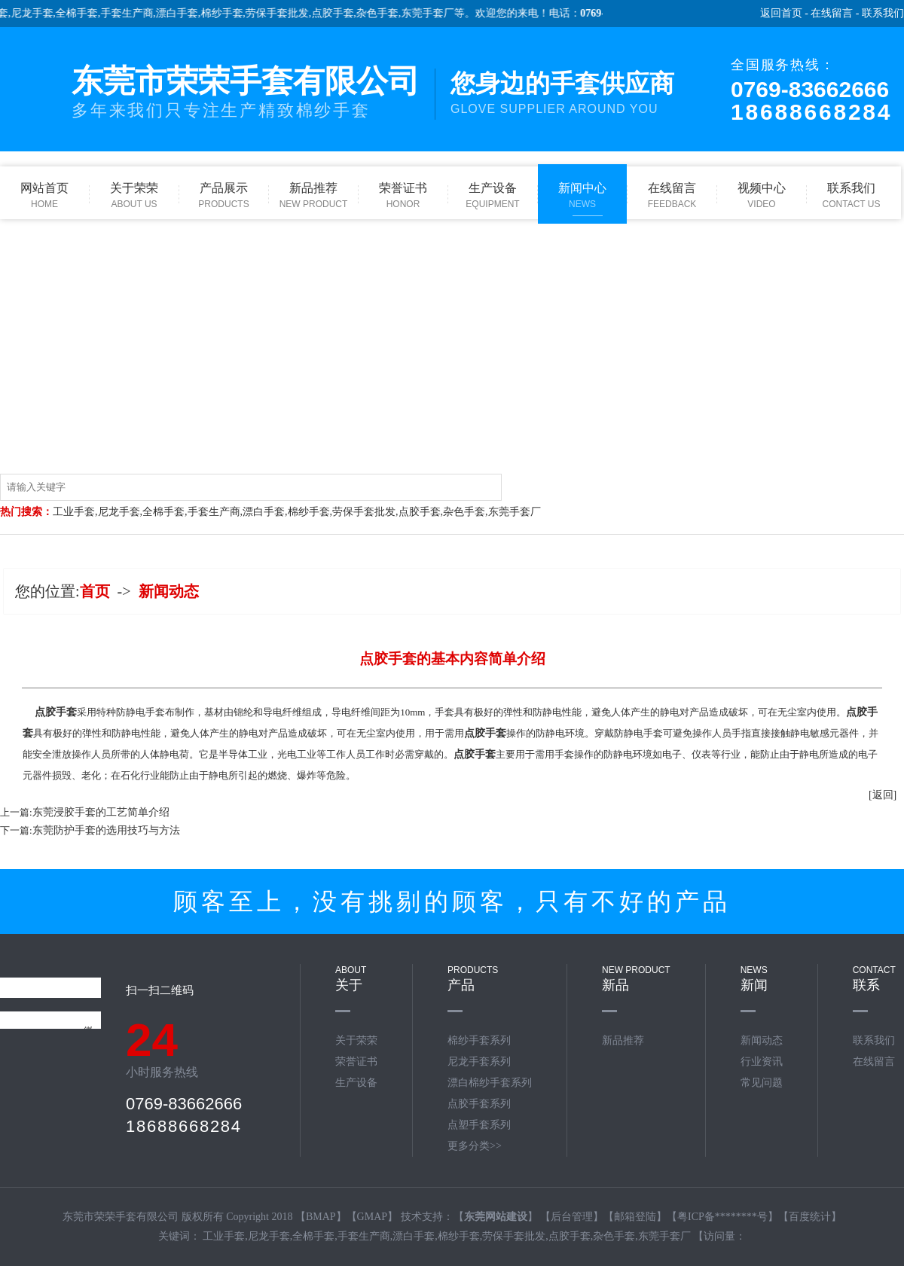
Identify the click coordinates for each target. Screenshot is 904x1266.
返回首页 (781, 13)
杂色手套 (385, 13)
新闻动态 (169, 591)
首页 (95, 591)
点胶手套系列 (479, 1103)
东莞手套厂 (434, 13)
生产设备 (356, 1082)
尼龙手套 (39, 13)
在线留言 (832, 13)
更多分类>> (474, 1146)
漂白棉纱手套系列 (489, 1082)
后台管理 (572, 1216)
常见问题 (762, 1082)
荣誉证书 (356, 1061)
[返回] (882, 795)
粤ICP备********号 (722, 1216)
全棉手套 (84, 13)
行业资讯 (762, 1061)
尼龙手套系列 (479, 1061)
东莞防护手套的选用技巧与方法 (106, 830)
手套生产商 (134, 13)
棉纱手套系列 (479, 1040)
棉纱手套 (229, 13)
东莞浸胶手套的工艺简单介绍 (101, 812)
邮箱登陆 (635, 1216)
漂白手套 (184, 13)
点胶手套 (340, 13)
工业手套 (74, 511)
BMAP (321, 1216)
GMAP (372, 1216)
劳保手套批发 (284, 13)
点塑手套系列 (479, 1124)
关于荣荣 (356, 1040)
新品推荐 (623, 1040)
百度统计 (810, 1216)
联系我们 (883, 13)
